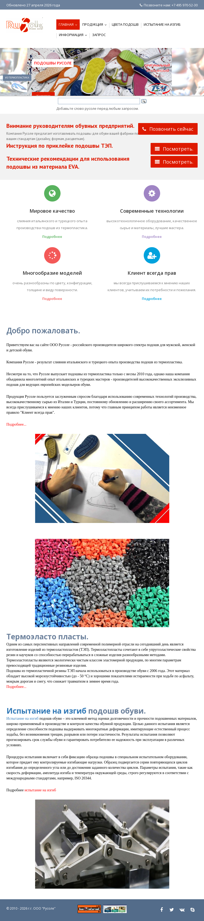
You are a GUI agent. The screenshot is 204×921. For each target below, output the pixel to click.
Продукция (95, 24)
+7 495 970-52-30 (185, 5)
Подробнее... (16, 424)
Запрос (99, 34)
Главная (69, 24)
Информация (74, 34)
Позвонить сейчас (167, 129)
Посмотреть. (174, 149)
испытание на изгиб (40, 790)
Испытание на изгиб (162, 24)
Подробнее (52, 236)
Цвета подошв (125, 24)
